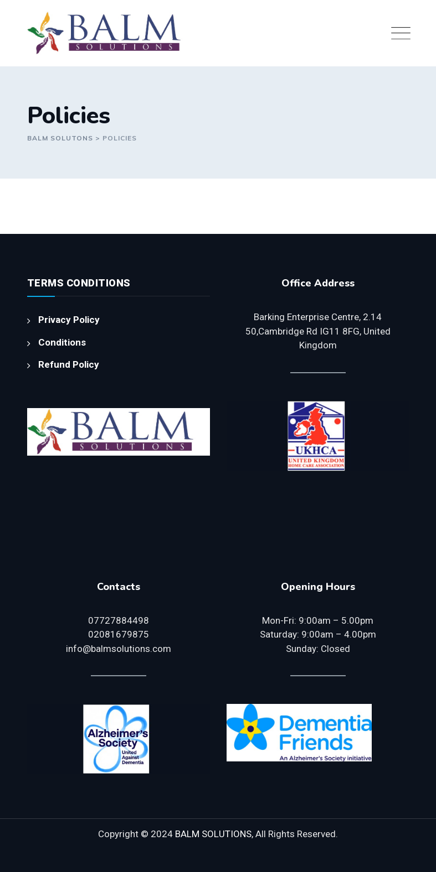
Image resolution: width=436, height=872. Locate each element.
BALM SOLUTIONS (213, 833)
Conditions (62, 342)
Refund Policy (68, 364)
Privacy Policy (69, 319)
